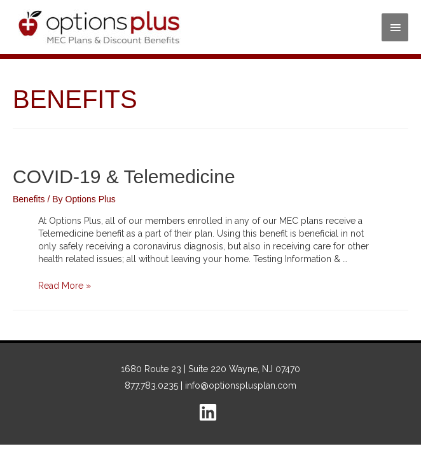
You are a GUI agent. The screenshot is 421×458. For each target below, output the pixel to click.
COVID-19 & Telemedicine (124, 176)
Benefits (29, 199)
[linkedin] (210, 412)
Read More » (64, 286)
